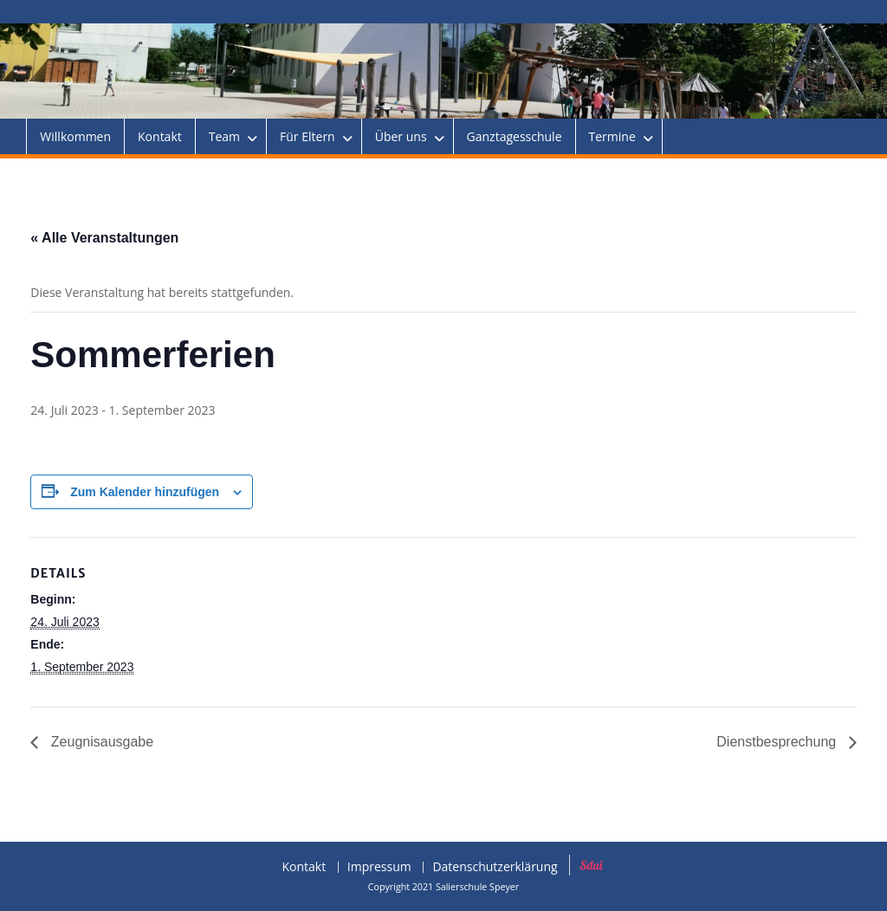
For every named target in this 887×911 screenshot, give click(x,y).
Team (224, 136)
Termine (612, 136)
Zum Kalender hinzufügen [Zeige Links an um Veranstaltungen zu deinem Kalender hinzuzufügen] (144, 492)
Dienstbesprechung (777, 741)
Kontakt (160, 136)
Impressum (379, 867)
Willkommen (75, 136)
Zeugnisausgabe (100, 741)
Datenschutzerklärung (494, 867)
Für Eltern (307, 136)
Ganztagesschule (514, 136)
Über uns (401, 136)
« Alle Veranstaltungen (104, 237)
